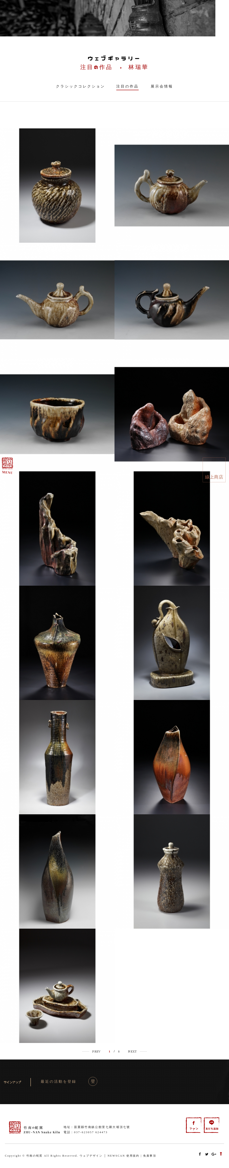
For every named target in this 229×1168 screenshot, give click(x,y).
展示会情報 (162, 86)
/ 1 (114, 1051)
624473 (101, 1132)
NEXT (132, 1051)
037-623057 (84, 1132)
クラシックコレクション (80, 86)
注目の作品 (127, 86)
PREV (96, 1051)
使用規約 (133, 1155)
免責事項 (149, 1155)
